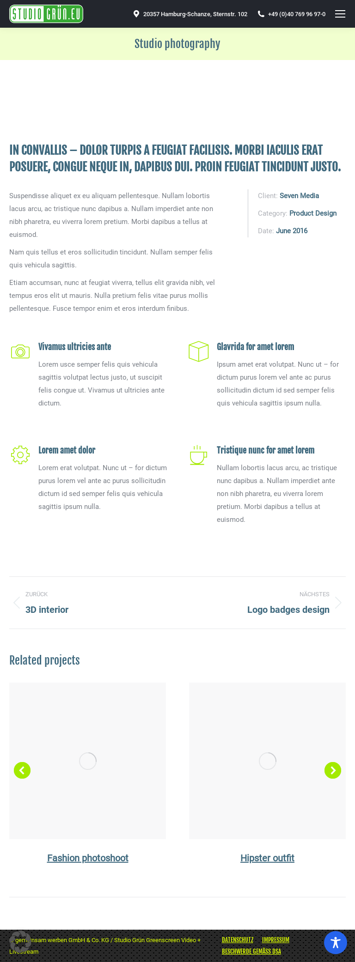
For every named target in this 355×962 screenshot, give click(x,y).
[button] (22, 770)
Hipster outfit (267, 858)
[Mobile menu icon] (340, 13)
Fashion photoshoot (88, 858)
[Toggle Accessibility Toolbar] (335, 942)
